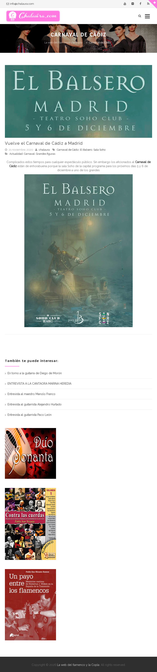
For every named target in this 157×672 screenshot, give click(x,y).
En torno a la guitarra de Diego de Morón (35, 373)
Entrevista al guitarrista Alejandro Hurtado (35, 404)
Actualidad (16, 153)
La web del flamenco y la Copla (78, 664)
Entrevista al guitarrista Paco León (30, 414)
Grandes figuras (45, 153)
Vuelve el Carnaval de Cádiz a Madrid (44, 143)
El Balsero (86, 149)
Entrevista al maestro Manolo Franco (31, 394)
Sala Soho (99, 149)
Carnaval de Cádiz (68, 149)
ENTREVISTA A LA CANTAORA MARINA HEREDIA (39, 383)
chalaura (44, 149)
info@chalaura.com (22, 3)
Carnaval (29, 153)
